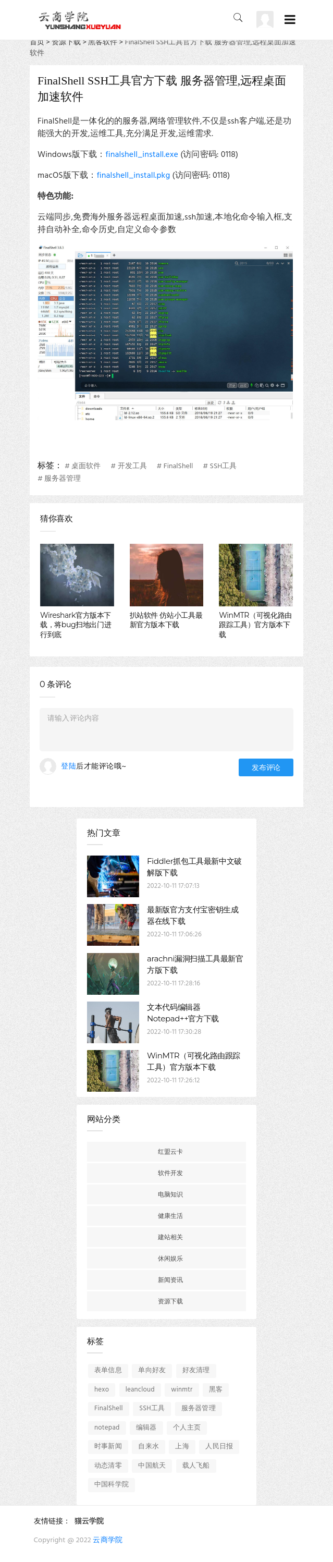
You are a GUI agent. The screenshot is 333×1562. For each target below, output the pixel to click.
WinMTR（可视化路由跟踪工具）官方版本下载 (255, 625)
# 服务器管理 (59, 478)
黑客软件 (102, 42)
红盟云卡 (170, 1151)
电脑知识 (170, 1194)
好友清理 (196, 1370)
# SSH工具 (220, 466)
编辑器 (146, 1427)
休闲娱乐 (170, 1258)
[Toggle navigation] (290, 20)
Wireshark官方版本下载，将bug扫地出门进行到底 (75, 625)
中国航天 (152, 1465)
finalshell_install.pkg (133, 175)
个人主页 (187, 1427)
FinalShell (108, 1408)
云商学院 (107, 1540)
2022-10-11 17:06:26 (174, 934)
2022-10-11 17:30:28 (174, 1032)
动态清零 (108, 1465)
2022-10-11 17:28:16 (173, 983)
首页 (37, 42)
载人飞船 (196, 1465)
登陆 (68, 767)
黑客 (216, 1389)
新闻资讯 (170, 1280)
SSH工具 (152, 1408)
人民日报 (219, 1446)
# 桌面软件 (83, 466)
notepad (107, 1427)
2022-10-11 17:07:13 (173, 886)
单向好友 (152, 1370)
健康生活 (170, 1215)
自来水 (148, 1446)
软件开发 (170, 1173)
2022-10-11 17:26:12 (173, 1080)
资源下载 (66, 42)
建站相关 (170, 1237)
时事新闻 (108, 1446)
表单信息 (108, 1370)
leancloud (140, 1389)
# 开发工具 (128, 466)
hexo (101, 1389)
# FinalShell (174, 466)
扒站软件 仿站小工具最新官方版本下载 (166, 620)
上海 (182, 1446)
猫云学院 (89, 1522)
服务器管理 (198, 1408)
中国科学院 (111, 1484)
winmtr (181, 1389)
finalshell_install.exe (141, 155)
